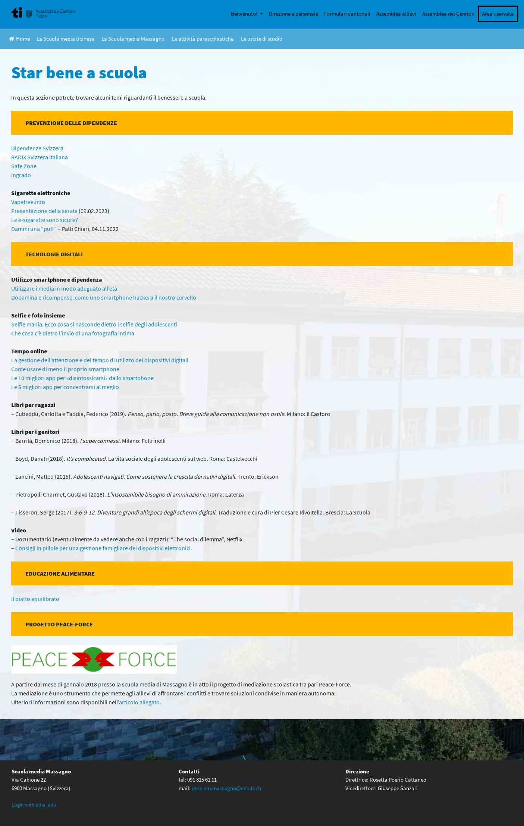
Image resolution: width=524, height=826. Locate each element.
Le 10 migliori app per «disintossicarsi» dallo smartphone (82, 378)
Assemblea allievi (396, 13)
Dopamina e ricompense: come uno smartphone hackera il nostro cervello (103, 297)
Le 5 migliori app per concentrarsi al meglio (65, 387)
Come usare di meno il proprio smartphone (65, 369)
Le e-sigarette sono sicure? (44, 219)
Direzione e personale (293, 13)
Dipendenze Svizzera (37, 148)
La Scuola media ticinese (65, 38)
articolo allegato (139, 702)
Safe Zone (24, 166)
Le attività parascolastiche (202, 38)
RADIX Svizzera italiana (39, 157)
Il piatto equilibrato (35, 599)
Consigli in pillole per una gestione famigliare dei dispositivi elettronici (103, 548)
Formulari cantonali (347, 13)
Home (19, 38)
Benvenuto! (244, 13)
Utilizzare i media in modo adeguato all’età (64, 288)
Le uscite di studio (261, 38)
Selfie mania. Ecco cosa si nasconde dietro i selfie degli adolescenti (94, 324)
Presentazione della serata (44, 211)
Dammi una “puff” (34, 228)
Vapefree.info (28, 202)
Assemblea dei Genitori (448, 13)
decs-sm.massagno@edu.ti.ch (226, 788)
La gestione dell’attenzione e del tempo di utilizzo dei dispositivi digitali (99, 360)
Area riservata (498, 13)
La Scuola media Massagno (132, 38)
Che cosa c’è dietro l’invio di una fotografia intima (72, 333)
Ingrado (21, 175)
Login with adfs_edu (34, 804)
